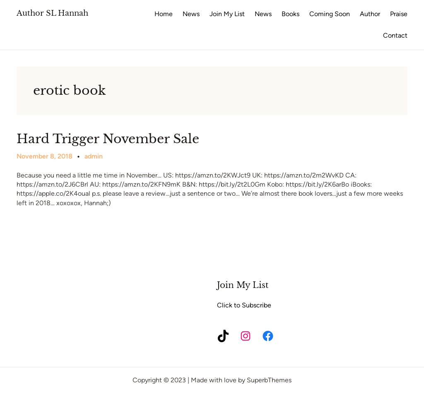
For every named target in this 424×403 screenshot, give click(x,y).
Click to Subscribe (244, 305)
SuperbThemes (269, 380)
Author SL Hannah (52, 13)
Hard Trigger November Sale (108, 139)
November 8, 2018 (44, 156)
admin (93, 156)
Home (163, 14)
